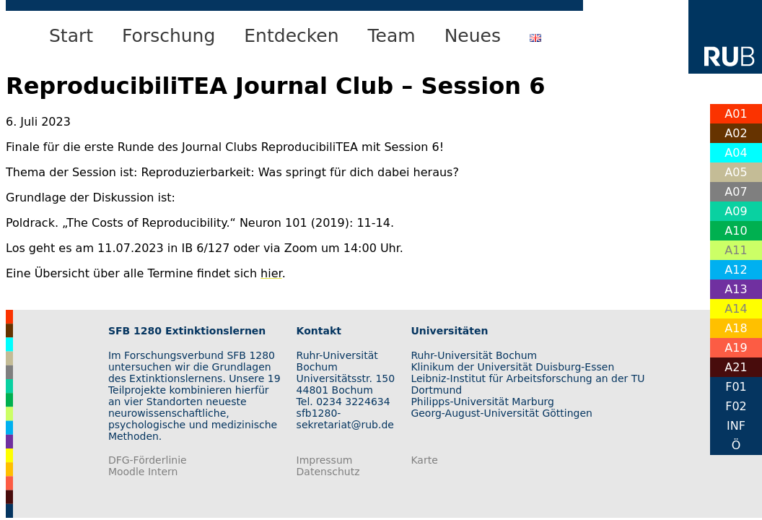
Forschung (168, 35)
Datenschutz (328, 471)
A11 (735, 250)
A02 (735, 133)
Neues (472, 35)
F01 (736, 387)
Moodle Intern (143, 471)
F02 (736, 406)
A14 (735, 309)
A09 (735, 211)
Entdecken (291, 35)
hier (271, 273)
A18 (735, 328)
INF (736, 426)
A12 (735, 270)
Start (71, 35)
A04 (735, 153)
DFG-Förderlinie (147, 460)
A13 (735, 289)
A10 (735, 231)
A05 (735, 172)
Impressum (325, 460)
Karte (424, 460)
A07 (735, 192)
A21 (735, 367)
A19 (735, 348)
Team (392, 35)
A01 (735, 114)
